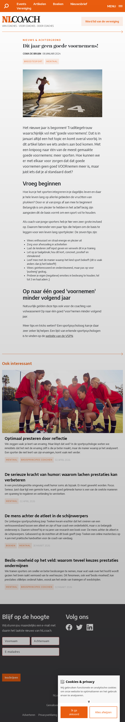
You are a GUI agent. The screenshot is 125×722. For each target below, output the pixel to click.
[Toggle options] (88, 701)
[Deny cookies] (103, 712)
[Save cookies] (74, 712)
